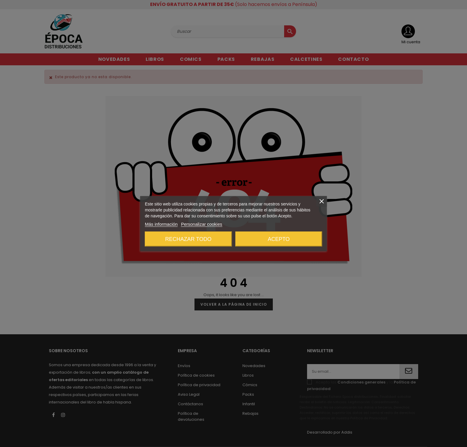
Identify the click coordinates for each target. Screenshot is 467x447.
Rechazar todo (188, 239)
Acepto (279, 239)
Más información (161, 223)
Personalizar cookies (201, 223)
